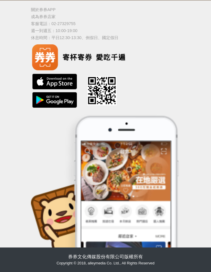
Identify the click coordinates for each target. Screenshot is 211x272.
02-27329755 (63, 23)
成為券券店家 (43, 16)
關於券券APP (43, 9)
